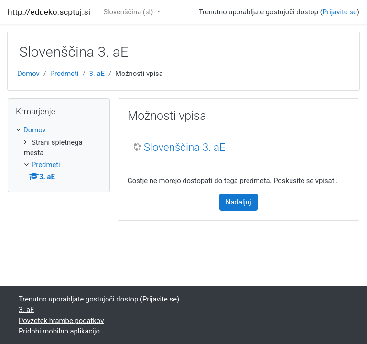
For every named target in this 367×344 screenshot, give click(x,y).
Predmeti (64, 73)
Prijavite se (340, 12)
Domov (28, 73)
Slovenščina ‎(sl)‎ (129, 12)
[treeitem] (59, 130)
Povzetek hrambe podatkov (61, 320)
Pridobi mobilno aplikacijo (59, 331)
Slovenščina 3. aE (185, 147)
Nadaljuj (238, 202)
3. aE (97, 73)
